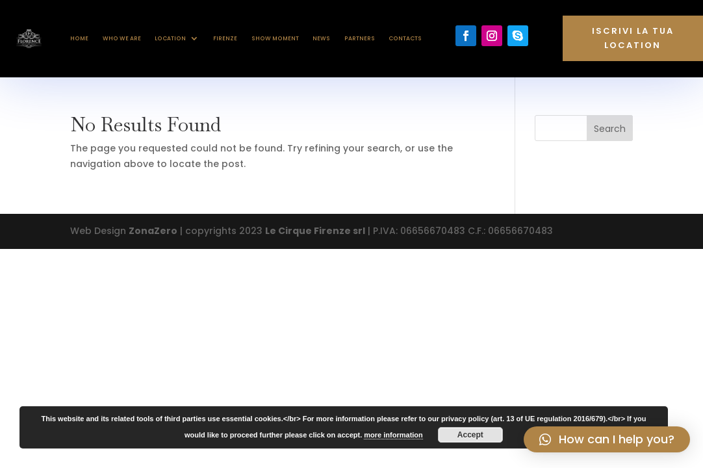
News (321, 38)
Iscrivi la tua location (633, 38)
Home (79, 38)
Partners (359, 38)
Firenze (225, 38)
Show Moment (275, 38)
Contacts (405, 38)
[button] (607, 439)
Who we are (122, 38)
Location (170, 38)
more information (393, 435)
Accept (470, 434)
